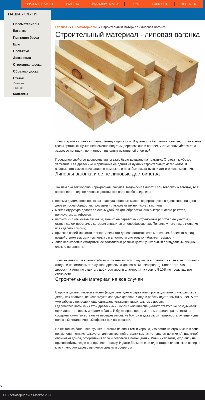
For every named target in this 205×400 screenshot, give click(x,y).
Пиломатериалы (40, 4)
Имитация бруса (105, 4)
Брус (135, 4)
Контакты (189, 4)
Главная (61, 27)
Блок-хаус (160, 4)
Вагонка (72, 4)
